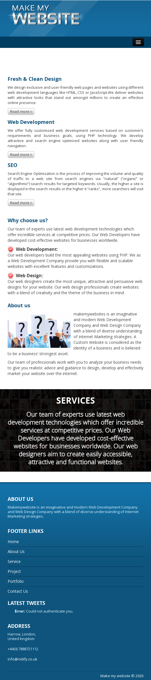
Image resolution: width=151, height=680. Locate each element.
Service (14, 561)
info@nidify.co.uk (22, 659)
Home (13, 541)
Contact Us (18, 591)
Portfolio (16, 581)
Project (14, 571)
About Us (16, 551)
